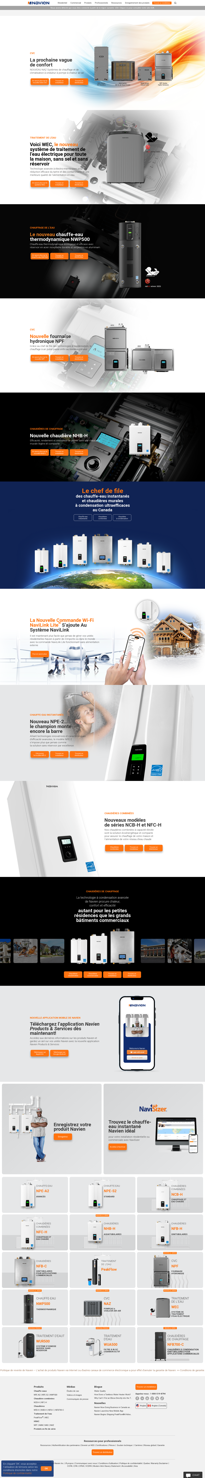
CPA (75, 1466)
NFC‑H (44, 1402)
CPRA (81, 1466)
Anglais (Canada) (157, 1405)
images (79, 1395)
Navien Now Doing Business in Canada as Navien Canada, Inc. (113, 1407)
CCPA (69, 1466)
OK (46, 1468)
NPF (35, 1425)
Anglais (141, 1405)
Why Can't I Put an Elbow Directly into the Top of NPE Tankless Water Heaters (113, 1398)
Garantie (161, 1445)
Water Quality (100, 1391)
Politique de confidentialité (131, 1463)
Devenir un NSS (87, 1445)
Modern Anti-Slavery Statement (106, 1466)
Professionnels (101, 3)
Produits (88, 3)
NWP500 (53, 1395)
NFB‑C (51, 1410)
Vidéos (70, 1395)
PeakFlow (38, 1417)
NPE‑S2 (45, 1395)
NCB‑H (37, 1402)
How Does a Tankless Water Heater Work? (112, 1394)
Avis (136, 1466)
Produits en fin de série (45, 1429)
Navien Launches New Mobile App (108, 1411)
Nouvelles (100, 1403)
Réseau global (150, 1445)
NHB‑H (44, 1410)
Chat (196, 1475)
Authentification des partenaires (66, 1445)
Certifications (101, 1445)
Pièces (112, 1445)
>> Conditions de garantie (190, 1370)
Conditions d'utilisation (108, 1463)
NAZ (52, 1425)
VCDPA (89, 1466)
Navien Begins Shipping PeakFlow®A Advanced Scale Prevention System (113, 1414)
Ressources (116, 3)
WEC (47, 1417)
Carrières (138, 1445)
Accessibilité (127, 1466)
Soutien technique (124, 1445)
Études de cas (73, 1391)
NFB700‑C (59, 1410)
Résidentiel (62, 3)
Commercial (75, 3)
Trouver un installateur (162, 3)
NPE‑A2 (37, 1395)
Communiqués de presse (77, 1399)
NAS (47, 1425)
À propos (69, 1463)
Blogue (98, 1386)
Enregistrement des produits (137, 3)
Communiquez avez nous (86, 1463)
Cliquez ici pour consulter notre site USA (136, 8)
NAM (41, 1425)
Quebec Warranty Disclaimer (156, 1463)
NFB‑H (36, 1410)
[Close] (52, 1462)
